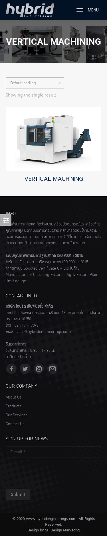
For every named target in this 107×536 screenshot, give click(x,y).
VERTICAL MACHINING (53, 178)
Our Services (16, 415)
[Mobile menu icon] (87, 10)
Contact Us (15, 424)
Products (13, 406)
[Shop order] (35, 83)
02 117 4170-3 (27, 325)
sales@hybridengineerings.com (43, 332)
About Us (13, 397)
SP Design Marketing (62, 530)
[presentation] (49, 472)
